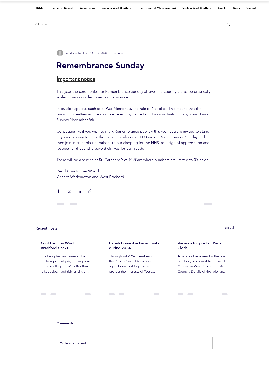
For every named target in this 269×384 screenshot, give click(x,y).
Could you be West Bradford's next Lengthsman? (57, 245)
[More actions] (210, 52)
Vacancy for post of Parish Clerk (200, 245)
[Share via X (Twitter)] (69, 191)
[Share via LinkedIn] (79, 191)
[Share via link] (90, 191)
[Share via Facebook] (59, 191)
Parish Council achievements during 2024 (134, 245)
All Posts (41, 24)
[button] (228, 24)
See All (229, 228)
